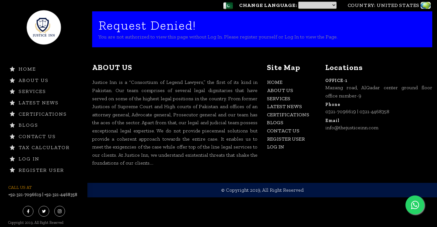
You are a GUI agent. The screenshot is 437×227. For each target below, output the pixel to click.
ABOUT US (29, 80)
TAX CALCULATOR (40, 147)
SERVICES (28, 91)
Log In (24, 159)
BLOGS (24, 125)
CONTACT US (33, 136)
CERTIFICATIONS (38, 114)
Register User (37, 170)
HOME (23, 69)
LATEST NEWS (34, 103)
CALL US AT (20, 187)
